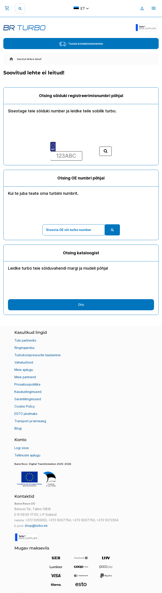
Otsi (81, 304)
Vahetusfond (23, 362)
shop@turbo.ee (36, 525)
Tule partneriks (25, 340)
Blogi (18, 428)
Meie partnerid (25, 377)
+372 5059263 (36, 520)
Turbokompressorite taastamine (37, 355)
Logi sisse (21, 448)
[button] (81, 476)
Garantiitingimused (27, 399)
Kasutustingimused (27, 392)
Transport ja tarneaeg (30, 421)
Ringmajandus (24, 348)
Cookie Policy (24, 406)
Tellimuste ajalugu (27, 455)
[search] (20, 8)
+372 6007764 (60, 520)
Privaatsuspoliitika (27, 384)
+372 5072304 (107, 520)
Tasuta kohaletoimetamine (81, 44)
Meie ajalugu (23, 370)
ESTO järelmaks (25, 414)
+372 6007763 (84, 520)
